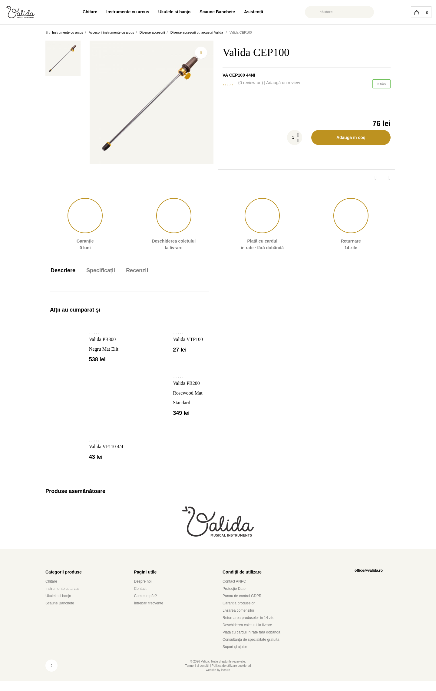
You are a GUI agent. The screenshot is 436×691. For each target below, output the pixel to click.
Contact (141, 598)
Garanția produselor (242, 613)
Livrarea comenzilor (241, 620)
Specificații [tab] (106, 270)
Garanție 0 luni (85, 224)
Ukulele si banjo (174, 11)
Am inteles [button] (414, 683)
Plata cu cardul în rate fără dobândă (257, 642)
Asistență (262, 11)
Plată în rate (262, 224)
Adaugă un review (309, 82)
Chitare (81, 11)
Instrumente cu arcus (123, 11)
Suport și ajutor (236, 656)
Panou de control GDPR (245, 605)
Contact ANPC (236, 591)
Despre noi (144, 591)
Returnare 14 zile (350, 224)
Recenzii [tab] (146, 270)
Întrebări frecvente (152, 613)
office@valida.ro (366, 580)
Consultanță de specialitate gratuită (257, 649)
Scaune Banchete (222, 11)
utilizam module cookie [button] (127, 683)
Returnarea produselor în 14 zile (252, 627)
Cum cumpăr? (147, 605)
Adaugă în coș (350, 137)
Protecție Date (236, 598)
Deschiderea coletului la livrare (252, 634)
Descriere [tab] (65, 270)
